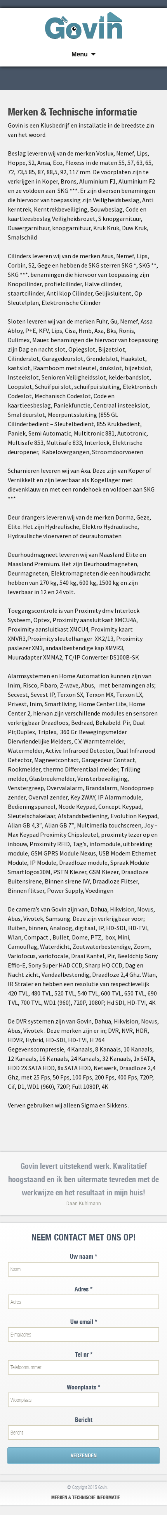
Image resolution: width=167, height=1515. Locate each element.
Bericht (83, 1420)
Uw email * (83, 1322)
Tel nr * (83, 1354)
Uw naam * (83, 1256)
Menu (79, 54)
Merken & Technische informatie (85, 1497)
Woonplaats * (83, 1387)
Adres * (83, 1289)
